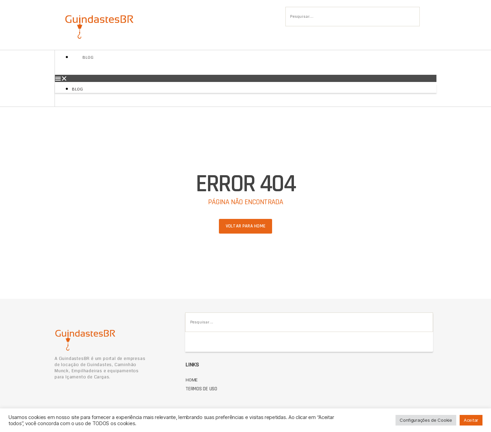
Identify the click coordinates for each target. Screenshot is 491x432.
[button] (245, 78)
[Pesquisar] (296, 36)
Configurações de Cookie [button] (426, 420)
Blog (88, 57)
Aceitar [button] (471, 420)
